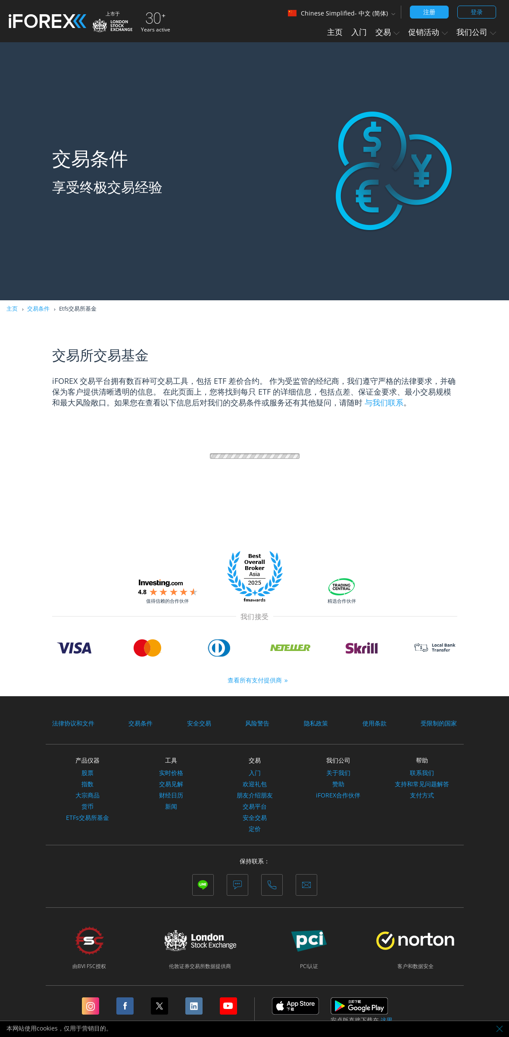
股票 (87, 773)
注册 (429, 12)
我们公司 (476, 32)
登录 (477, 12)
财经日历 (171, 795)
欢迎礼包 (255, 784)
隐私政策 (316, 723)
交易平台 (255, 806)
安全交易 (199, 723)
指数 (87, 784)
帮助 (422, 760)
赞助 (338, 784)
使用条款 (374, 723)
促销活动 (428, 32)
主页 (335, 32)
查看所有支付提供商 (255, 680)
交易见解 (171, 784)
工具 (171, 760)
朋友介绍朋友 (255, 795)
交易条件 (38, 308)
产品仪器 (87, 760)
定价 (255, 829)
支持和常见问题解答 (422, 784)
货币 (87, 806)
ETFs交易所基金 (87, 818)
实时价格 (171, 773)
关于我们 (338, 773)
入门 (359, 32)
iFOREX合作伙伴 (338, 795)
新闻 (171, 806)
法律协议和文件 (73, 723)
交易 (387, 32)
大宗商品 (87, 795)
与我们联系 (384, 402)
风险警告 (257, 723)
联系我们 (422, 773)
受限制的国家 (439, 723)
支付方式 (422, 795)
